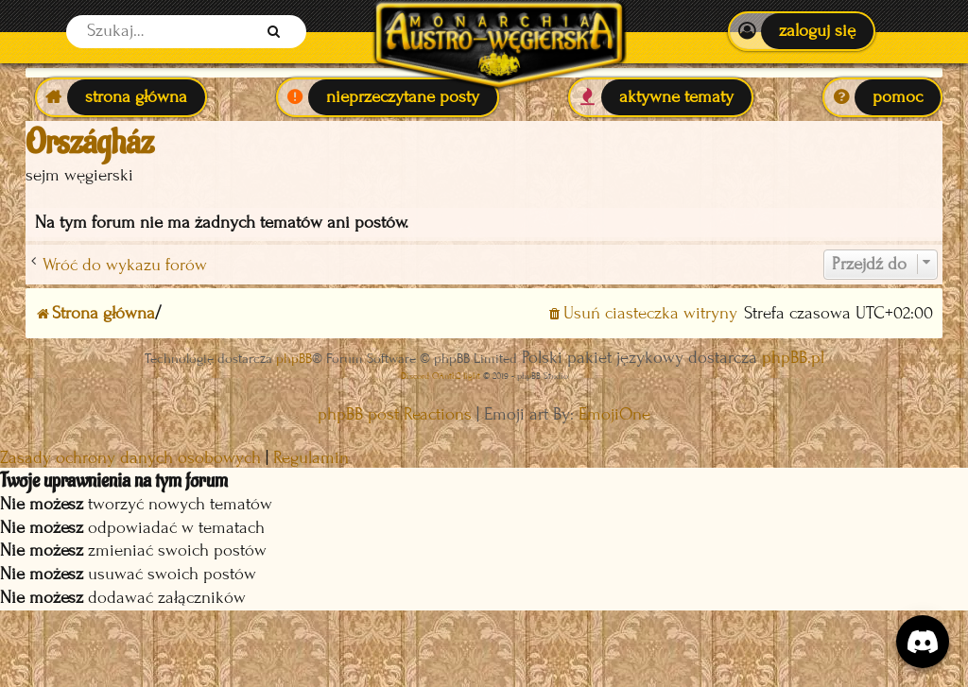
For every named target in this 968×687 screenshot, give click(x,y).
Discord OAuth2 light (440, 375)
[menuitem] (801, 31)
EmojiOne (614, 414)
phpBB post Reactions (395, 414)
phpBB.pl (793, 358)
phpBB (294, 359)
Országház (89, 142)
